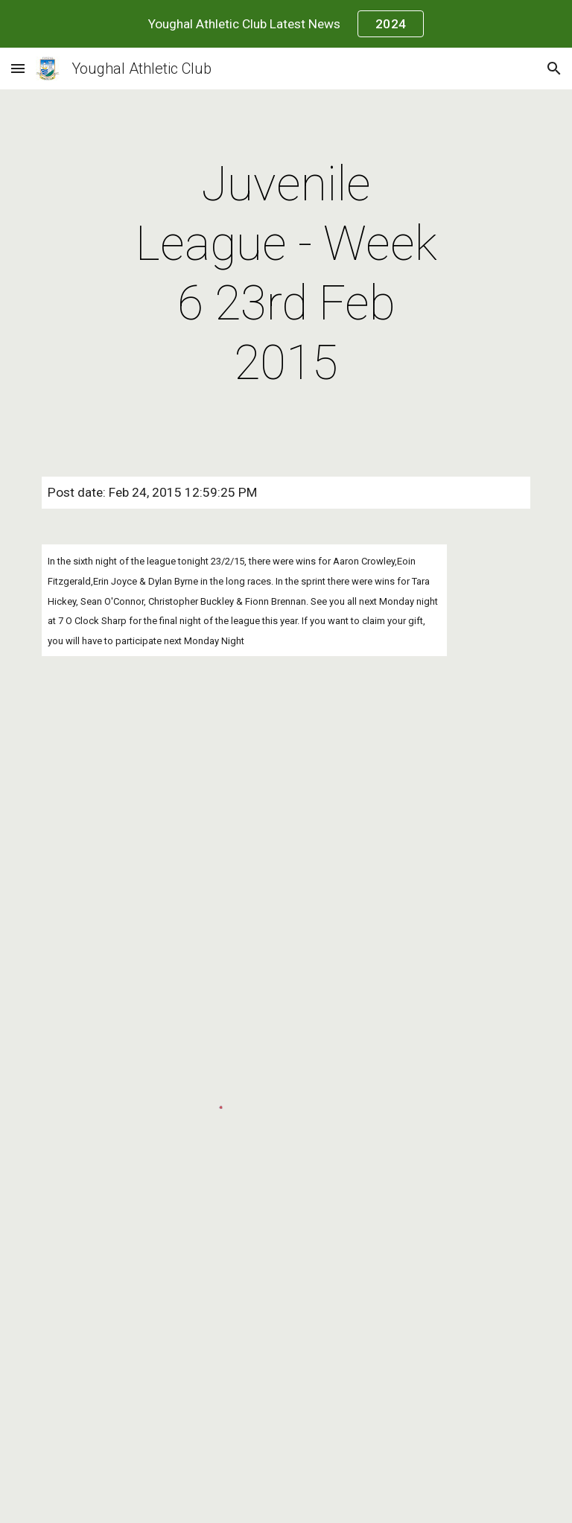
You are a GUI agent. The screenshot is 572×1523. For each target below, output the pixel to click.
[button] (18, 68)
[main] (285, 274)
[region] (286, 24)
